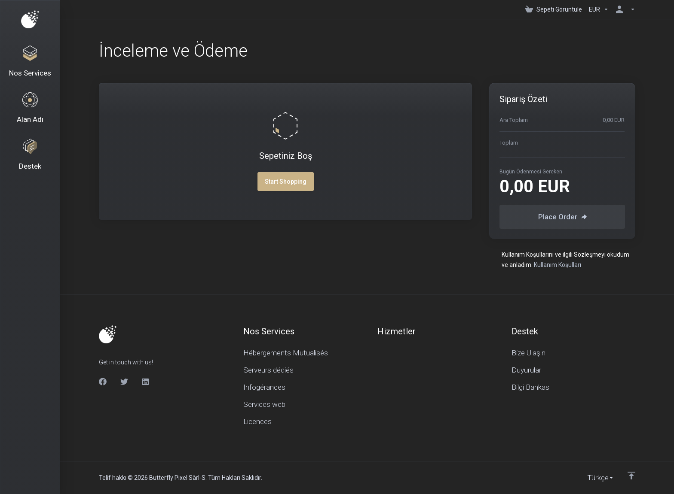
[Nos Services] (30, 63)
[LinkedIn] (145, 381)
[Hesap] (623, 9)
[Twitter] (124, 381)
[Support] (30, 160)
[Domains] (30, 111)
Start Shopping (285, 181)
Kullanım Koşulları (557, 264)
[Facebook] (102, 381)
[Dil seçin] (594, 477)
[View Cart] (553, 9)
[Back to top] (631, 475)
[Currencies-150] (598, 9)
